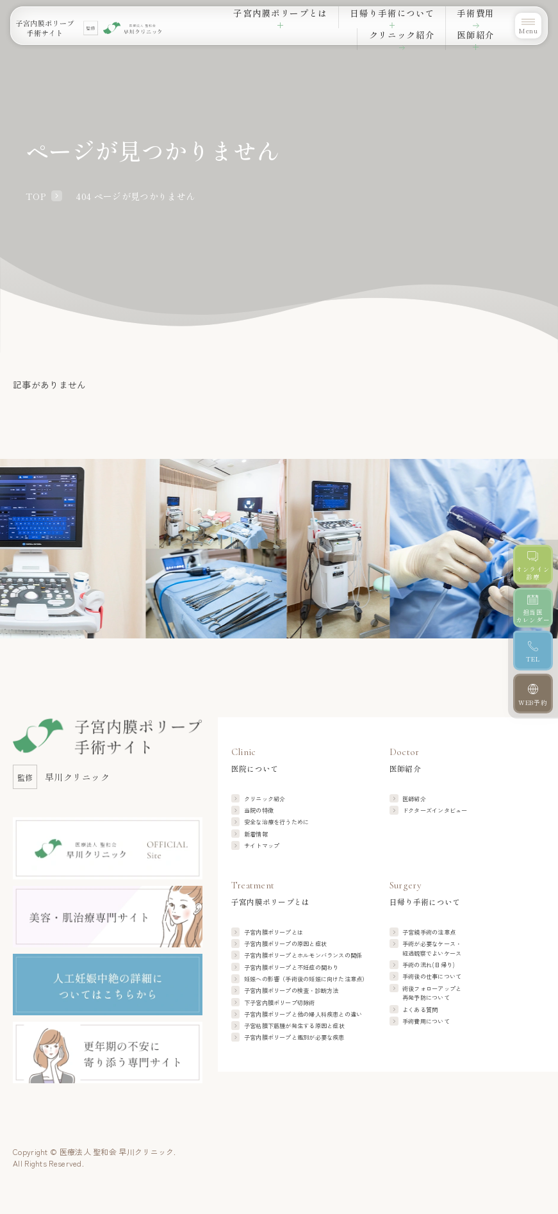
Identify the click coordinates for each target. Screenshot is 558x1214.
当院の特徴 (259, 810)
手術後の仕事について (431, 976)
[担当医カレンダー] (533, 608)
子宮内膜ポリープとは (273, 931)
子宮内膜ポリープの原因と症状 (285, 943)
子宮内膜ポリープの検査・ (291, 990)
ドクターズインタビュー (435, 810)
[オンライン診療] (533, 565)
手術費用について (426, 1021)
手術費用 (374, 22)
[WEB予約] (533, 695)
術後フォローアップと (431, 993)
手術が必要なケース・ (431, 948)
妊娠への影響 (306, 978)
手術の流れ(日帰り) (428, 964)
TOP (35, 196)
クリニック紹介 (429, 22)
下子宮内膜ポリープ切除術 (279, 1002)
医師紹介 (414, 798)
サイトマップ (261, 845)
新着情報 (256, 833)
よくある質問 (420, 1009)
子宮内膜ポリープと (303, 955)
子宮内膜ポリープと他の (303, 1014)
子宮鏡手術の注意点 (428, 931)
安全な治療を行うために (276, 821)
